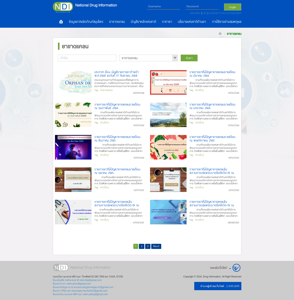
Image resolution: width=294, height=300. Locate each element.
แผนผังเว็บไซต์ (218, 267)
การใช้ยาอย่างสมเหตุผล (226, 22)
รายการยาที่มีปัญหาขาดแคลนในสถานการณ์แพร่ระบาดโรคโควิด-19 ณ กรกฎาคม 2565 (212, 203)
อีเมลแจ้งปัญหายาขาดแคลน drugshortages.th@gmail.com (83, 287)
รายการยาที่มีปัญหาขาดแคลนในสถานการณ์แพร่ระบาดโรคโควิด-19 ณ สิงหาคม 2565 (116, 203)
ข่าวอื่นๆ (199, 90)
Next (156, 246)
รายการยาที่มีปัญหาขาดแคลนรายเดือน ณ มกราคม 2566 (212, 106)
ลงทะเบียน (195, 13)
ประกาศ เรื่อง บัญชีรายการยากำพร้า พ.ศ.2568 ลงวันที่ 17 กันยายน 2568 (116, 73)
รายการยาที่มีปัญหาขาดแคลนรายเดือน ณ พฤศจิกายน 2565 (212, 138)
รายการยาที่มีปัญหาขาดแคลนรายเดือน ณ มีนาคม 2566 (212, 73)
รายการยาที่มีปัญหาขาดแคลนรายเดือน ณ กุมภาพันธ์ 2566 (117, 106)
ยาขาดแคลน (117, 22)
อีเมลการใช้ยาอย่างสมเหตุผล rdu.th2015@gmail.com (80, 290)
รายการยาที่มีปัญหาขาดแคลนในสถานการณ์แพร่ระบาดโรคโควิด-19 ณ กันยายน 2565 (212, 170)
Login (232, 7)
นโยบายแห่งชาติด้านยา (192, 22)
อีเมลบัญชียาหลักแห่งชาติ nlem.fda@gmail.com (77, 280)
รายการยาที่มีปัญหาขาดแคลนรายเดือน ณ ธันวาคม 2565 (117, 138)
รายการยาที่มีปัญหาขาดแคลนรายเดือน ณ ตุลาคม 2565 (117, 170)
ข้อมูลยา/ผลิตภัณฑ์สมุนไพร (86, 22)
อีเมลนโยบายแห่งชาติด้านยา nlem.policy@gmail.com (80, 294)
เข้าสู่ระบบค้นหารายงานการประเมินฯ (222, 13)
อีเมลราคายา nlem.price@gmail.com (72, 283)
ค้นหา (189, 58)
